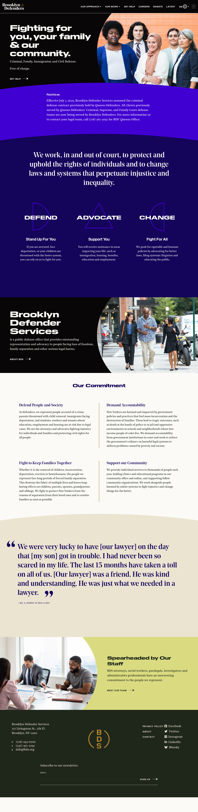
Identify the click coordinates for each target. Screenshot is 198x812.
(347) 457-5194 (25, 745)
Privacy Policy (153, 726)
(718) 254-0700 (26, 742)
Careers (144, 6)
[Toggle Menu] (194, 6)
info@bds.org (25, 749)
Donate (158, 6)
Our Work (111, 6)
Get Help (129, 6)
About (147, 731)
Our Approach (90, 6)
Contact (149, 736)
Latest (170, 6)
